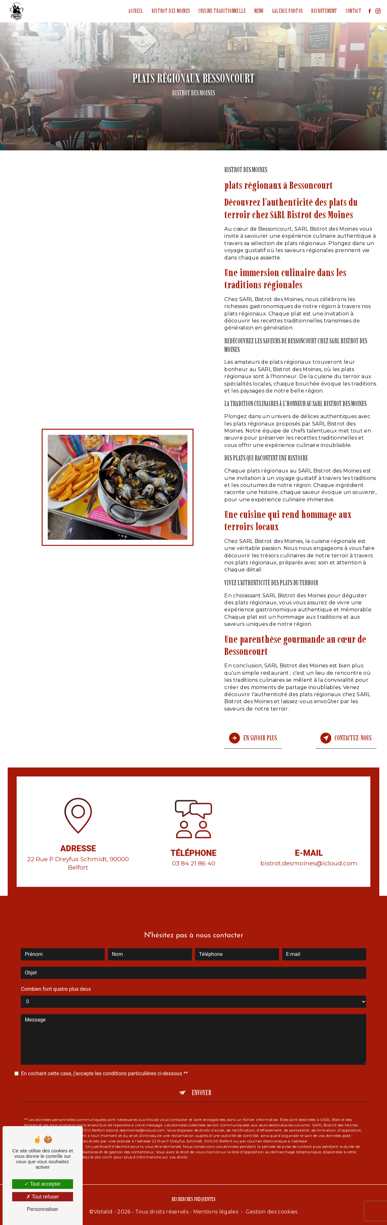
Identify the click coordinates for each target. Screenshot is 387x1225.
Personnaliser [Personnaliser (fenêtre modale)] (42, 1209)
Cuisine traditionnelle (221, 10)
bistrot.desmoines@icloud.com (308, 853)
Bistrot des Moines (170, 10)
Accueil (135, 10)
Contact (353, 10)
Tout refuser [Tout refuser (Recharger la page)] (42, 1196)
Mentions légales (215, 1211)
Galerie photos (286, 10)
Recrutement (324, 10)
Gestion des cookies (272, 1211)
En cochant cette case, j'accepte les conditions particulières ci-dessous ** (104, 1063)
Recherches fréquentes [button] (194, 1198)
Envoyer (201, 1082)
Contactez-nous (346, 737)
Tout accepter (42, 1184)
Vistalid (103, 1211)
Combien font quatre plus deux (56, 979)
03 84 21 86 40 (193, 872)
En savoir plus (253, 737)
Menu (258, 10)
